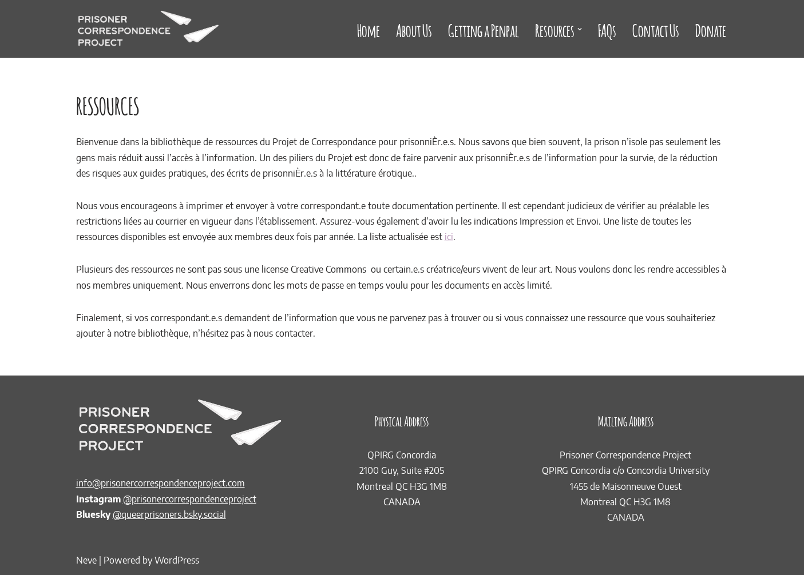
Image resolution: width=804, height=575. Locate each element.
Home (368, 29)
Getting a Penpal (483, 29)
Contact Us (655, 29)
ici (449, 236)
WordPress (177, 560)
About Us (414, 29)
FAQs (607, 29)
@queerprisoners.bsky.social (169, 514)
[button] (579, 29)
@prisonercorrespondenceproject (189, 499)
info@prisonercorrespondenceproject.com (160, 483)
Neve (86, 560)
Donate (710, 29)
